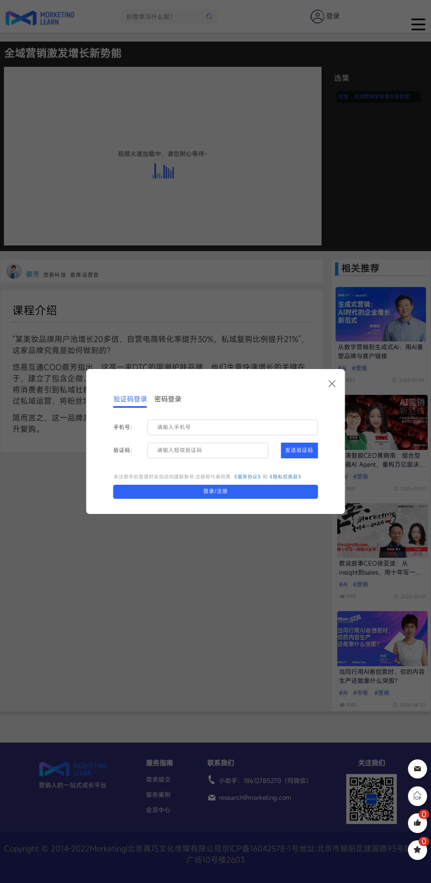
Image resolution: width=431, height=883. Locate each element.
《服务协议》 (247, 477)
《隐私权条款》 (285, 477)
